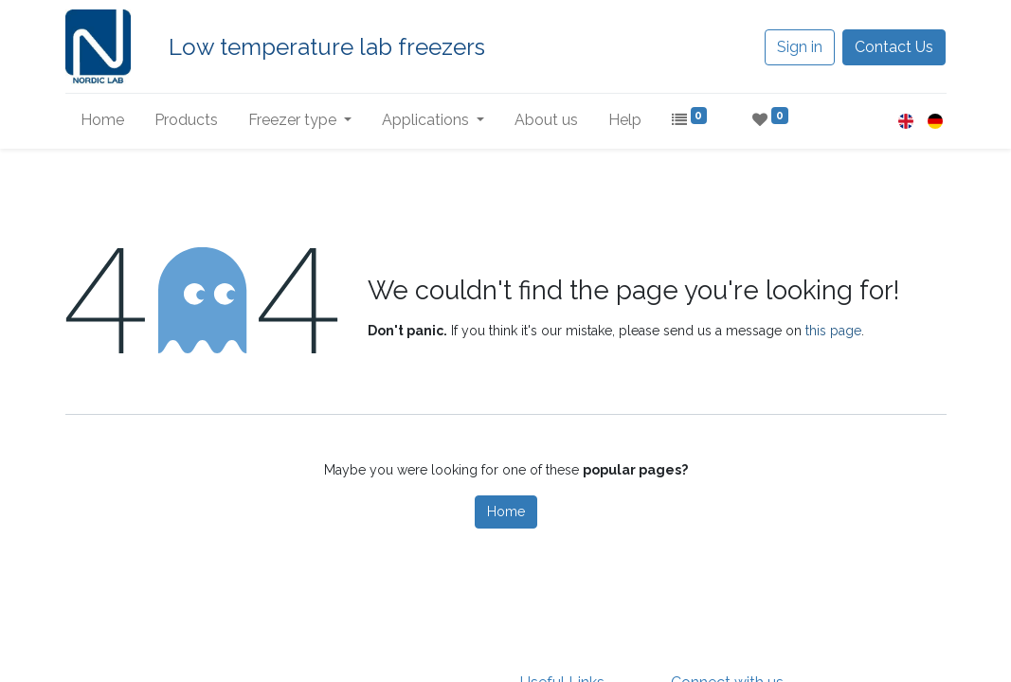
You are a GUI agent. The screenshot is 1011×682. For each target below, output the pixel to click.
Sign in (799, 47)
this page (833, 330)
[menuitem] (102, 120)
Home (506, 511)
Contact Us (894, 47)
